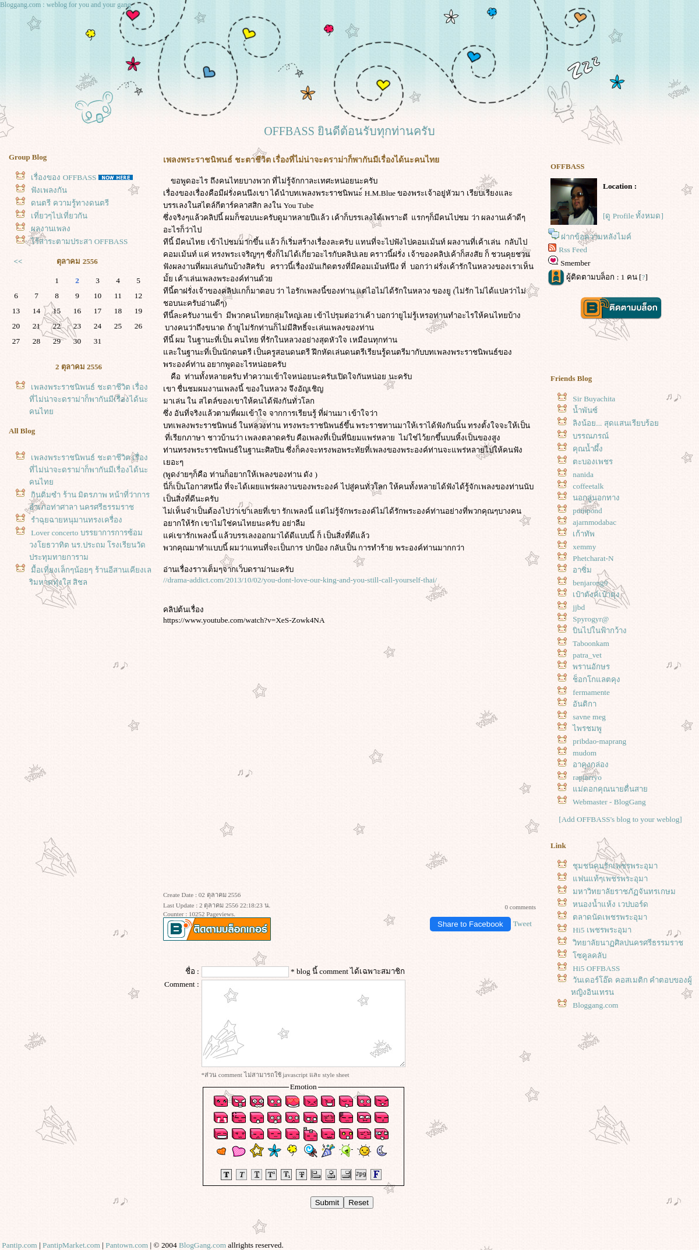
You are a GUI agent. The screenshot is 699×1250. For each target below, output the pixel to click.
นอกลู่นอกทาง (596, 497)
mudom (584, 752)
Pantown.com (126, 1245)
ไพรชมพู (587, 728)
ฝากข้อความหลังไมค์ (596, 236)
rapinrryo (587, 777)
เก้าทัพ (584, 533)
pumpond (587, 510)
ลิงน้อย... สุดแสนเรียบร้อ (615, 423)
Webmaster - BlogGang (609, 801)
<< (18, 261)
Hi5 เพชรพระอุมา (602, 930)
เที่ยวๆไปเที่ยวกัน (59, 215)
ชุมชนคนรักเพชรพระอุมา (615, 865)
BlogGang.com (202, 1245)
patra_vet (587, 655)
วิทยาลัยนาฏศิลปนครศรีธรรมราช (628, 942)
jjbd (579, 607)
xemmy (584, 546)
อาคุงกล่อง (591, 764)
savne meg (589, 716)
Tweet (522, 923)
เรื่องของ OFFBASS (63, 177)
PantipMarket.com (71, 1245)
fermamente (591, 692)
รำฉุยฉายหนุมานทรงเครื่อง (76, 519)
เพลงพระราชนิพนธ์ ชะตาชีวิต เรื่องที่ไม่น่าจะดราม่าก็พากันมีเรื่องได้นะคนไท (88, 399)
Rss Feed (573, 249)
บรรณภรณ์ (591, 436)
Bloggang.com (595, 1005)
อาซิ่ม (582, 570)
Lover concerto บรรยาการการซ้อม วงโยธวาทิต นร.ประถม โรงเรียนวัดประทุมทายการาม (87, 545)
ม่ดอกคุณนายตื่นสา (610, 789)
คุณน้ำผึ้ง (588, 448)
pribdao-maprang (599, 741)
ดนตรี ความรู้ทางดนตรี (69, 203)
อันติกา (584, 704)
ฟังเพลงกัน (49, 190)
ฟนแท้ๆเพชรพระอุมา (610, 878)
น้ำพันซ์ (585, 410)
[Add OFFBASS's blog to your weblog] (620, 819)
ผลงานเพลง (50, 228)
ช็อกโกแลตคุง (596, 679)
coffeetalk (588, 486)
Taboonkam (591, 643)
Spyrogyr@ (591, 619)
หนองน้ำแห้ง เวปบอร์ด (610, 904)
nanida (583, 474)
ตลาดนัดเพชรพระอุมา (610, 917)
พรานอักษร (591, 666)
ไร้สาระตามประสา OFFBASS (79, 241)
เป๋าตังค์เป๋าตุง (596, 594)
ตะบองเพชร (593, 461)
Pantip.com (19, 1245)
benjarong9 (590, 582)
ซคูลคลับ (589, 955)
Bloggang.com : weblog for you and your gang (65, 5)
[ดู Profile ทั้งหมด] (633, 215)
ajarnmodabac (594, 522)
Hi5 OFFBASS (596, 968)
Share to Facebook (470, 924)
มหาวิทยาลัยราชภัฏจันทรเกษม (624, 891)
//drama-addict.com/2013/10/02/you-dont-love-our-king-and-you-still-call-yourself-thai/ (300, 579)
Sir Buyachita (594, 398)
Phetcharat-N (593, 558)
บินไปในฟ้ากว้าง (600, 630)
